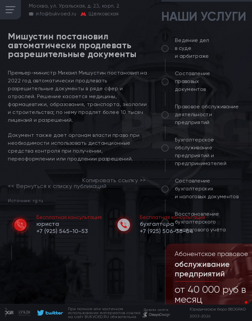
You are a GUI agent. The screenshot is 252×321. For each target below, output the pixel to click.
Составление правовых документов (192, 81)
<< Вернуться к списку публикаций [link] (57, 186)
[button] (241, 302)
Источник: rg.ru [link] (25, 200)
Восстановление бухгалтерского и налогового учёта (200, 222)
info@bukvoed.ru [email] (56, 13)
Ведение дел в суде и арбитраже (192, 48)
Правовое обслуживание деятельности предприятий (207, 114)
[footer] (49, 313)
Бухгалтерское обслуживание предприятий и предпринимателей (200, 151)
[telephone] (62, 231)
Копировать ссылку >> (114, 180)
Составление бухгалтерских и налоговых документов (207, 189)
